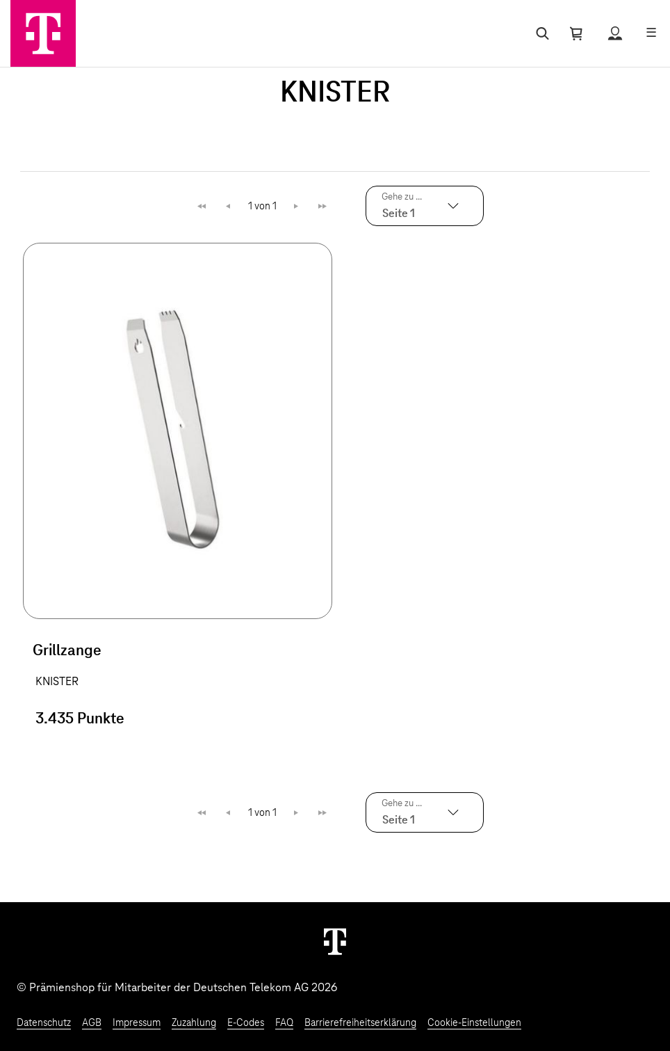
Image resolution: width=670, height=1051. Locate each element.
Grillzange (67, 651)
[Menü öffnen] (651, 33)
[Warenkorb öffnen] (576, 33)
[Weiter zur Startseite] (335, 941)
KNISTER (57, 681)
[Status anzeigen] (615, 33)
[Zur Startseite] (43, 33)
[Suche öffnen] (539, 33)
